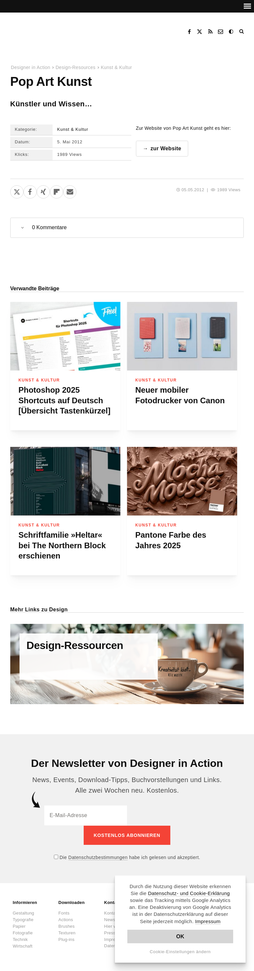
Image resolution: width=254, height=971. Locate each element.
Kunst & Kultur (116, 67)
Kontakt (221, 31)
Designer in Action (44, 29)
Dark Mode (231, 31)
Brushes (67, 925)
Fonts (64, 912)
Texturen (67, 932)
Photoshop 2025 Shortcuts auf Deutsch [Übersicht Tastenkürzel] (64, 400)
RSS (210, 31)
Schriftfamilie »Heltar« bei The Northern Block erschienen (62, 545)
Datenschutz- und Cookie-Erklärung (189, 893)
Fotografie (23, 932)
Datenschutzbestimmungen (98, 857)
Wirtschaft (22, 945)
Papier (19, 925)
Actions (66, 919)
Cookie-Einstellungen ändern (180, 951)
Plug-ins (67, 939)
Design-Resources (76, 67)
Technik (20, 939)
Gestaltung (23, 912)
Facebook (189, 31)
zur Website (165, 148)
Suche (242, 31)
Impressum (208, 921)
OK (180, 936)
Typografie (23, 919)
